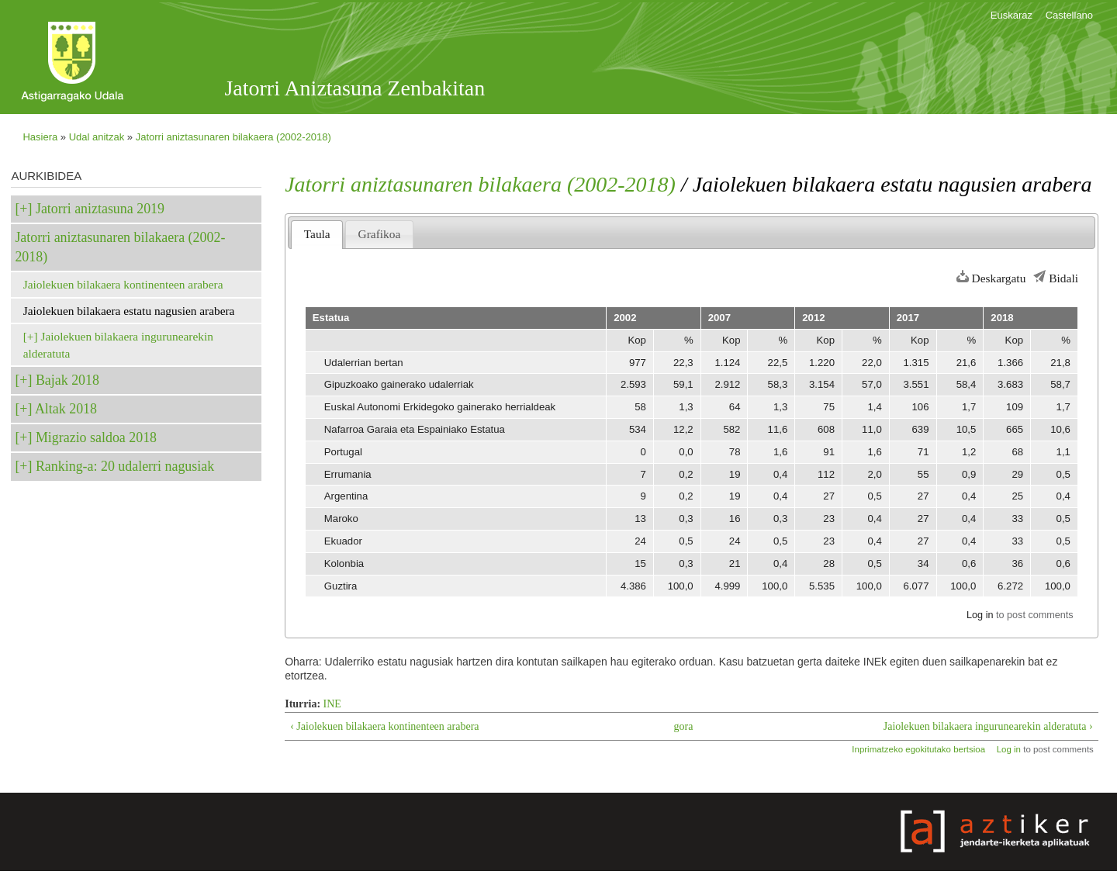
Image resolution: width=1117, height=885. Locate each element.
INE (332, 704)
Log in (980, 615)
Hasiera (39, 137)
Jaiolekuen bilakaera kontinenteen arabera (123, 284)
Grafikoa (379, 233)
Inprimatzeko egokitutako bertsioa (918, 749)
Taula (317, 233)
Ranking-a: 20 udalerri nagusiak (125, 466)
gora (683, 726)
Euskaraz (1011, 15)
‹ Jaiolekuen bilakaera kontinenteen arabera (384, 726)
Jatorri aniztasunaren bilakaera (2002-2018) (233, 137)
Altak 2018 (66, 409)
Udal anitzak (97, 137)
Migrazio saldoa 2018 (96, 437)
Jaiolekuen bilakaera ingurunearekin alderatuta (118, 345)
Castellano (1069, 15)
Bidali (1063, 278)
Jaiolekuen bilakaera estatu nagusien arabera (129, 310)
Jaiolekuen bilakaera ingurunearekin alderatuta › (988, 726)
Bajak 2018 (67, 380)
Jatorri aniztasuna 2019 (100, 208)
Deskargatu (999, 278)
